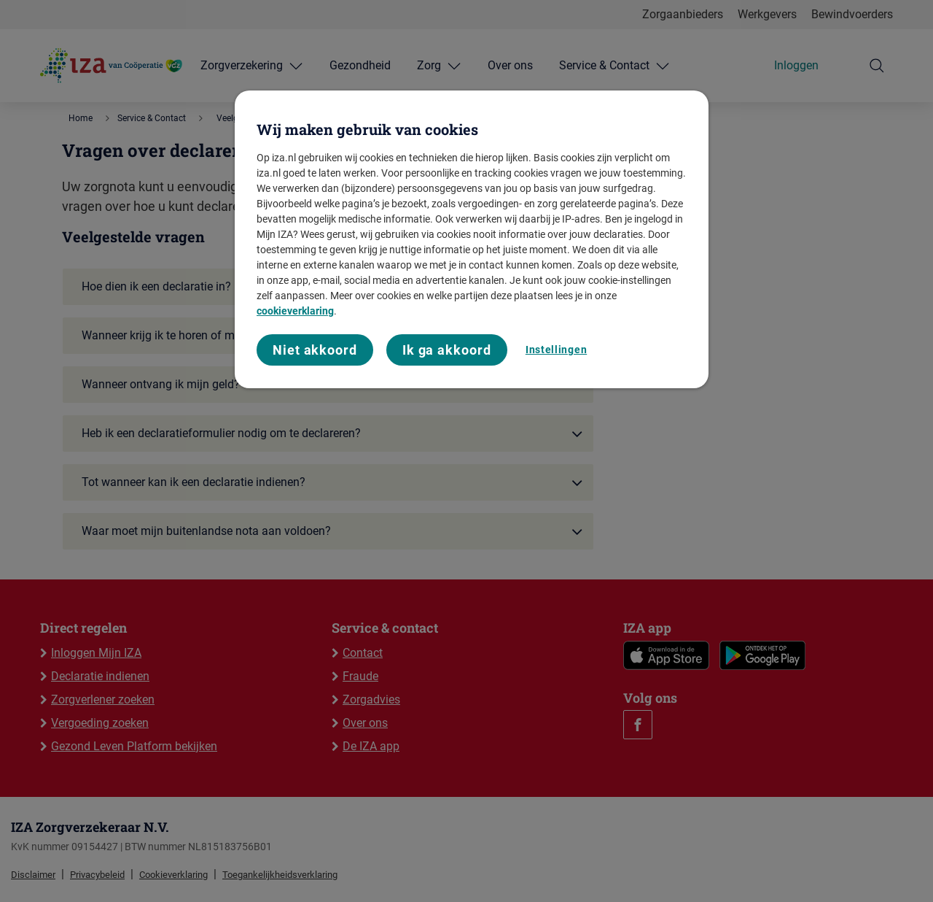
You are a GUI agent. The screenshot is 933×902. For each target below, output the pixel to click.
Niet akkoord (315, 350)
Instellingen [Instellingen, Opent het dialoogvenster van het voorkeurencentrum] (556, 349)
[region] (471, 239)
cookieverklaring (295, 311)
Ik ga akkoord (446, 350)
